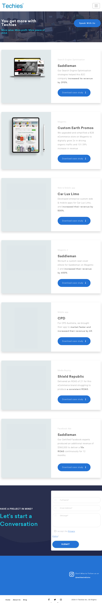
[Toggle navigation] (96, 5)
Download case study (74, 92)
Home (8, 600)
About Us (17, 600)
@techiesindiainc (82, 577)
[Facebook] (49, 599)
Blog (25, 600)
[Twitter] (55, 599)
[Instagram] (61, 599)
